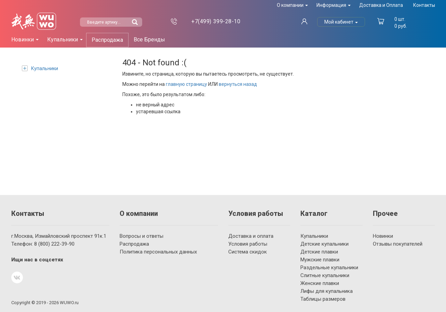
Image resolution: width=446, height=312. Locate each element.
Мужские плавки (319, 260)
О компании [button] (292, 5)
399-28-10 (215, 21)
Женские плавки (319, 283)
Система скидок (247, 252)
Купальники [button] (65, 39)
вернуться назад (238, 84)
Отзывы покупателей (397, 244)
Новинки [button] (25, 39)
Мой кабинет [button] (341, 22)
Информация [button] (333, 5)
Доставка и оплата (250, 236)
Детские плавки (319, 252)
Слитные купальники (324, 275)
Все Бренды (149, 39)
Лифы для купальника (326, 291)
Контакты (424, 5)
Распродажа (107, 40)
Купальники (40, 68)
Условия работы (247, 244)
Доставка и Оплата (381, 5)
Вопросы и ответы (141, 236)
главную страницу (186, 84)
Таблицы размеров (323, 299)
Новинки (383, 236)
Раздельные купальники (329, 267)
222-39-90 (54, 244)
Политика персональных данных (158, 252)
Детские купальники (324, 244)
